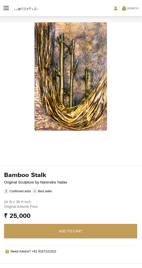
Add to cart (70, 231)
